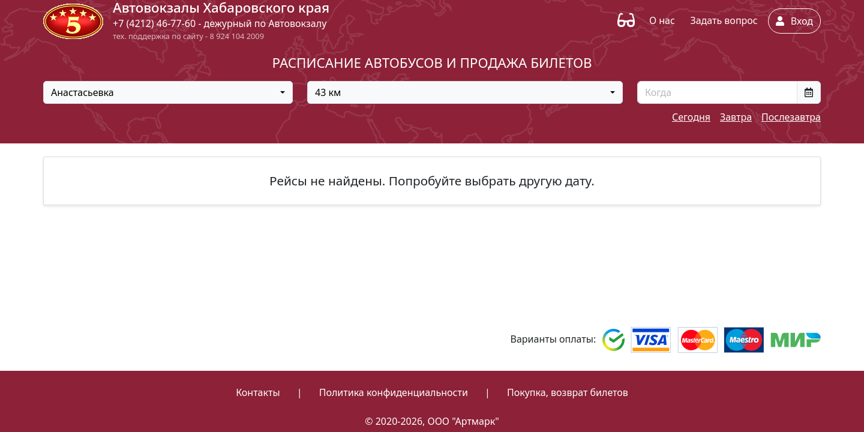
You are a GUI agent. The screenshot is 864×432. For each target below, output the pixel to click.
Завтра (736, 117)
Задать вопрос (723, 20)
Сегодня (691, 117)
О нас (662, 20)
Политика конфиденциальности (393, 392)
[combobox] (168, 92)
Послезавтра (791, 117)
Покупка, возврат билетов (567, 392)
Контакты (258, 392)
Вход (794, 21)
